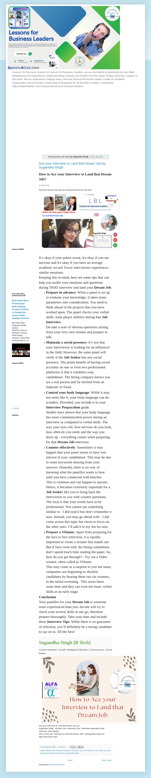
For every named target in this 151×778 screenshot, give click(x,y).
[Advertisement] (28, 120)
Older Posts (106, 760)
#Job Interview (88, 750)
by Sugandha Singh (72, 753)
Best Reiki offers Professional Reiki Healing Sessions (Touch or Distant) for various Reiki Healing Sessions (20, 309)
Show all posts (96, 157)
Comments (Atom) (57, 765)
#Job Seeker (98, 750)
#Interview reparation (63, 750)
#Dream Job (50, 750)
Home (70, 760)
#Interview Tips (76, 750)
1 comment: (62, 747)
